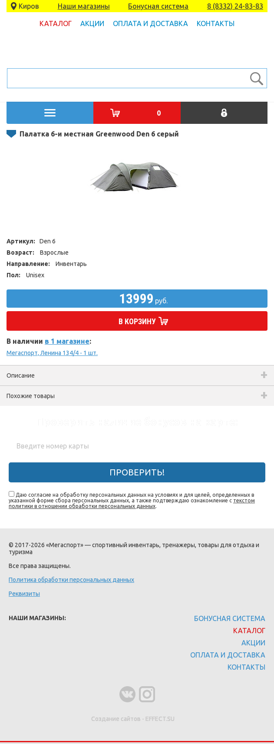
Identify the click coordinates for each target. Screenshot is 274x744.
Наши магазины (84, 6)
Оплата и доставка (150, 23)
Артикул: (21, 241)
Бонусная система (158, 6)
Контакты (215, 23)
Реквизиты (24, 593)
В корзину (137, 321)
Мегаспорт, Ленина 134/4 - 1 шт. (52, 352)
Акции (92, 23)
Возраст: (20, 252)
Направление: (28, 263)
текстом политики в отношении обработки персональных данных (132, 503)
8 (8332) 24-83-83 (235, 6)
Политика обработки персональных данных (71, 579)
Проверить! (137, 472)
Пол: (13, 275)
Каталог (56, 23)
